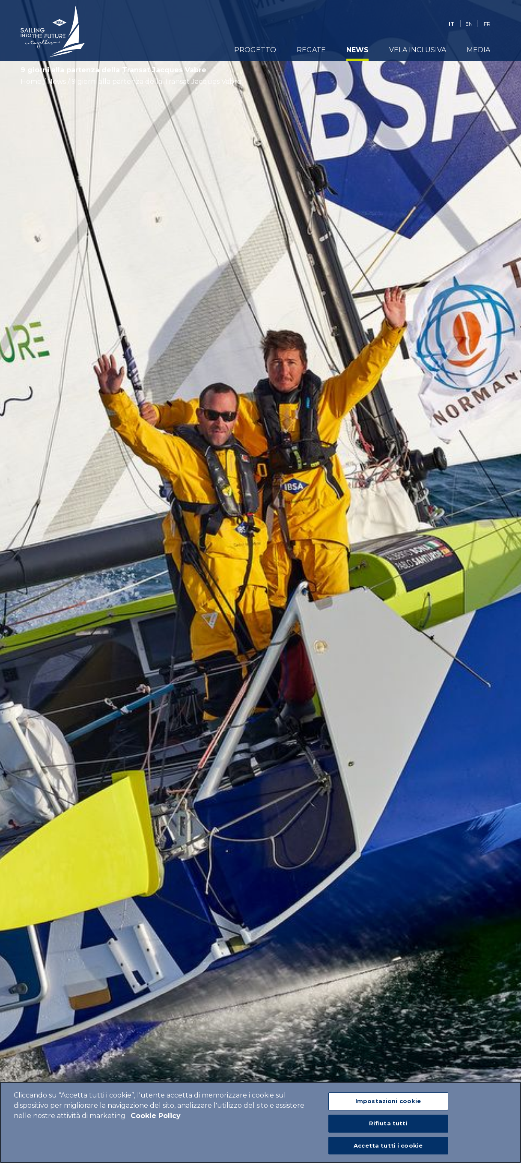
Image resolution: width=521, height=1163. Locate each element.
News (357, 50)
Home (31, 81)
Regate (311, 50)
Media (478, 50)
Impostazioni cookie (388, 1104)
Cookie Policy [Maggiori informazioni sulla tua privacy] (156, 1119)
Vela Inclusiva (417, 50)
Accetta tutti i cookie (388, 1148)
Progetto (255, 50)
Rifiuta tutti (388, 1126)
